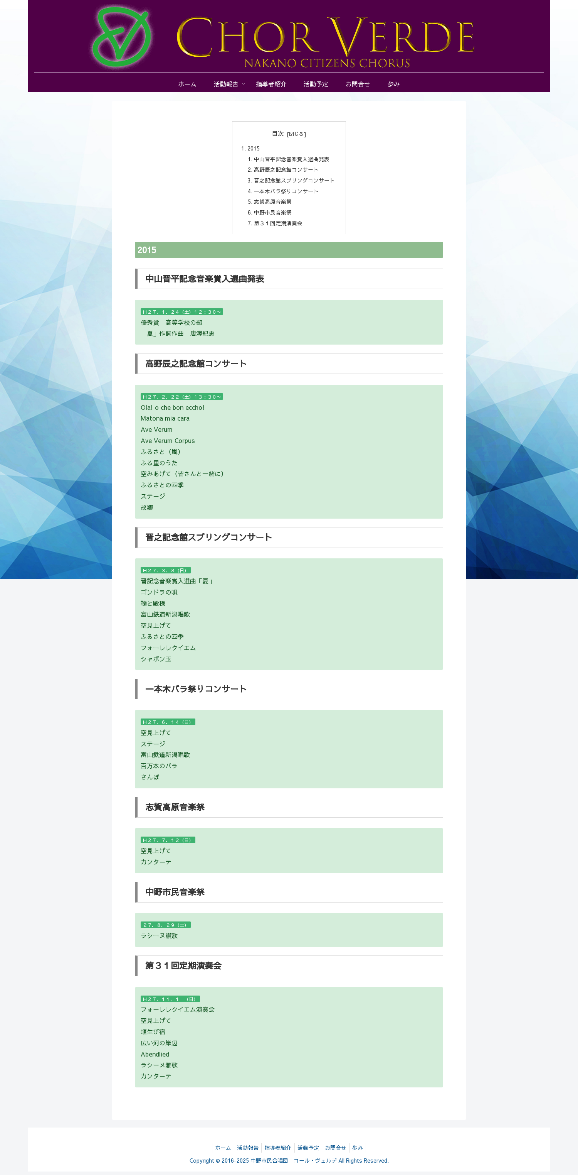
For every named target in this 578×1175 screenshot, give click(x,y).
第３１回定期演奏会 (278, 226)
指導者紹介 (277, 1151)
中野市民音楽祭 (273, 215)
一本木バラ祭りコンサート (286, 193)
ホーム (218, 1151)
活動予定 (309, 1151)
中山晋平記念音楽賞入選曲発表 (291, 160)
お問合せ (339, 1151)
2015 (253, 148)
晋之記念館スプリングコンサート (294, 182)
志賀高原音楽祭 (273, 204)
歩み (363, 1151)
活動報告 (244, 1151)
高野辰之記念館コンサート (286, 171)
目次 (278, 133)
